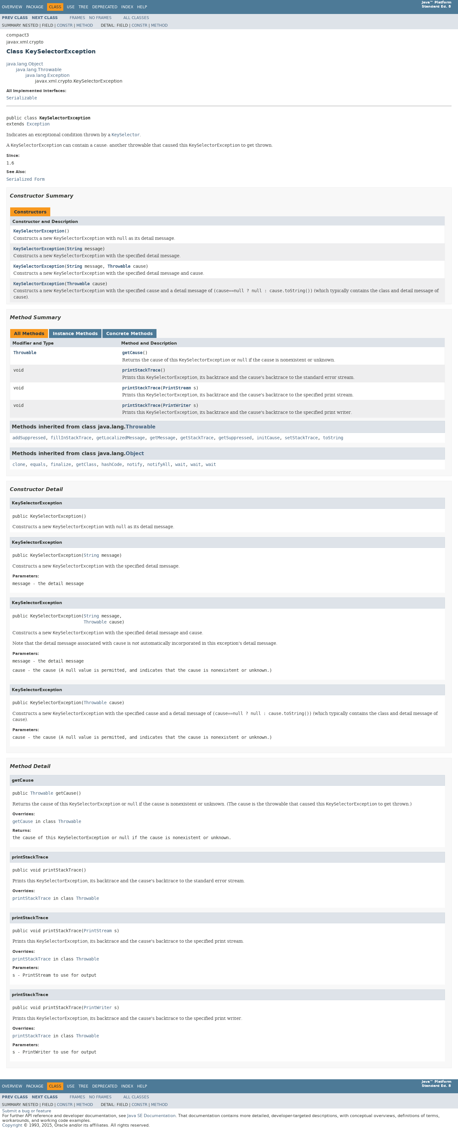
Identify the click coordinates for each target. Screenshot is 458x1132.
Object (135, 453)
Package (35, 7)
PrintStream (177, 388)
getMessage (162, 438)
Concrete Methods (129, 333)
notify (134, 464)
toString (333, 438)
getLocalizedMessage (120, 438)
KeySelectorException (38, 231)
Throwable (119, 266)
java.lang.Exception (47, 75)
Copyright (12, 1125)
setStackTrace (301, 438)
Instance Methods (75, 333)
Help (142, 7)
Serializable (21, 98)
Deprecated (104, 7)
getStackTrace (196, 438)
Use (71, 7)
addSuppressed (28, 438)
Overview (12, 7)
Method (84, 25)
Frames (77, 18)
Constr (65, 25)
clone (18, 464)
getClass (86, 464)
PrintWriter (177, 405)
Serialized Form (25, 179)
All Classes (136, 18)
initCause (268, 438)
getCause (132, 352)
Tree (83, 7)
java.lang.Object (24, 64)
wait (180, 464)
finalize (61, 464)
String (74, 249)
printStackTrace (141, 370)
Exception (38, 124)
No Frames (100, 18)
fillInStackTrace (71, 438)
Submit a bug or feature (26, 1110)
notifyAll (158, 464)
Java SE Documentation (151, 1115)
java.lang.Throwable (39, 69)
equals (37, 464)
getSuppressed (235, 438)
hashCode (111, 464)
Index (127, 7)
